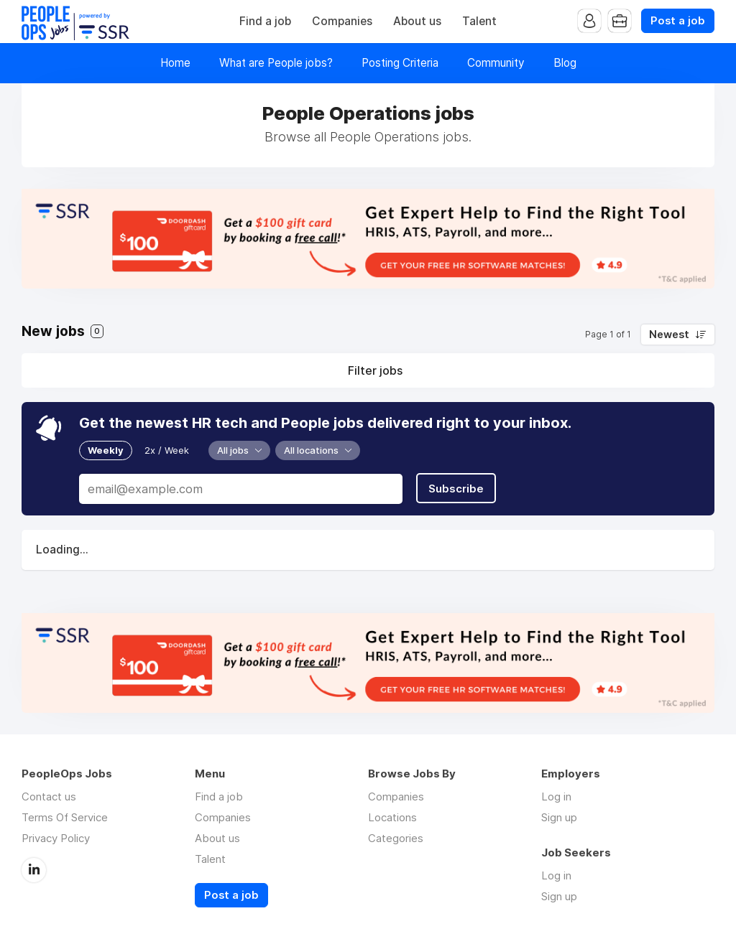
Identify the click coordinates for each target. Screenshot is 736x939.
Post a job (677, 20)
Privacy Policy (56, 838)
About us (417, 21)
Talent (479, 21)
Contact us (49, 796)
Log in (556, 796)
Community (496, 63)
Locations (392, 817)
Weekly (106, 450)
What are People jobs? (276, 63)
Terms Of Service (65, 817)
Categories (395, 838)
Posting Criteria (400, 63)
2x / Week (166, 450)
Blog (564, 63)
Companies (342, 21)
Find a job (265, 21)
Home (175, 63)
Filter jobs (375, 370)
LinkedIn (34, 870)
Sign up (559, 817)
